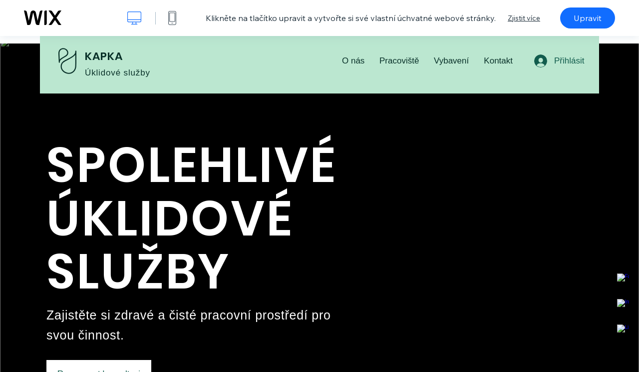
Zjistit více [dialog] (524, 18)
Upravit (588, 18)
